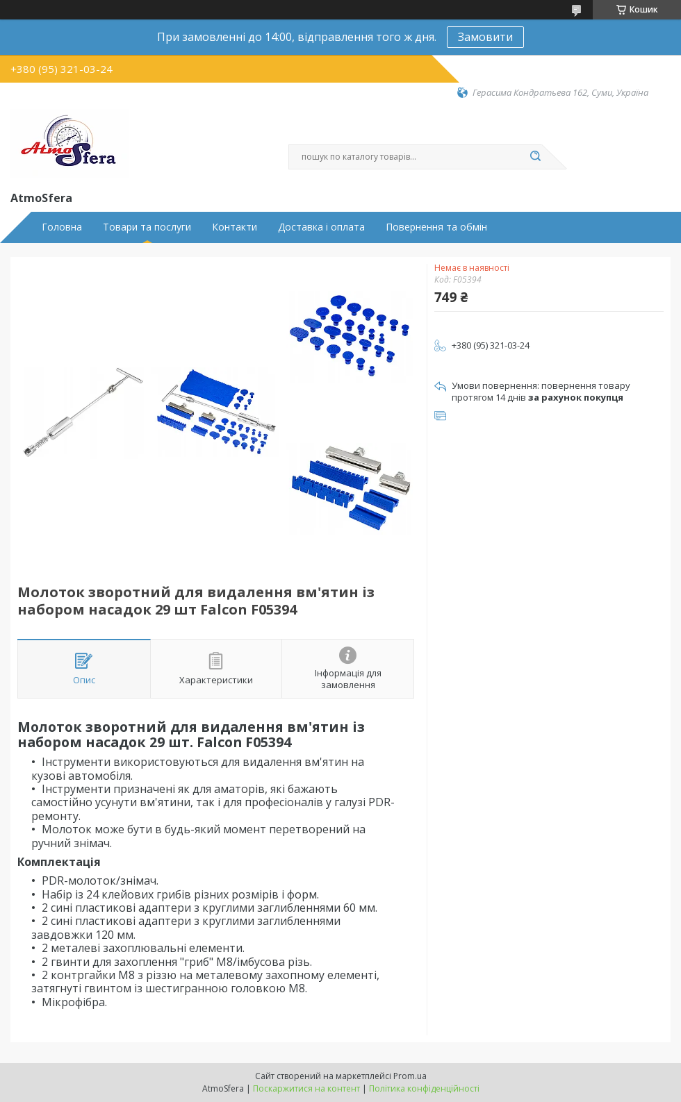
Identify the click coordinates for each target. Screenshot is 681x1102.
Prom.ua (410, 1076)
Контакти (234, 227)
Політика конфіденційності (424, 1088)
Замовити (485, 36)
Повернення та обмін (436, 227)
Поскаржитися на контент (306, 1088)
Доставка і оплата (321, 227)
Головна (62, 227)
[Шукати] (535, 156)
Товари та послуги (147, 227)
